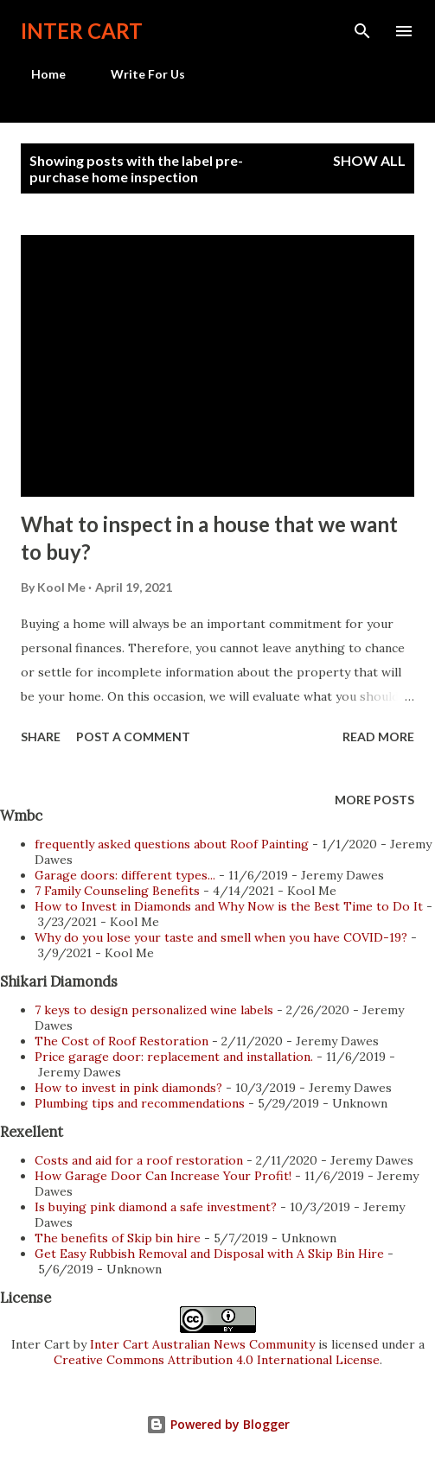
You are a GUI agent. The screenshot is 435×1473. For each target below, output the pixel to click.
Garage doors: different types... (125, 875)
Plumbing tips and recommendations (140, 1103)
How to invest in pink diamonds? (128, 1087)
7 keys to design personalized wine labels (154, 1010)
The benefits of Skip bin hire (118, 1238)
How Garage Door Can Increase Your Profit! (163, 1176)
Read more (378, 736)
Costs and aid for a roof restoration (139, 1160)
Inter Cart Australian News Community (204, 1344)
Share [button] (41, 736)
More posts (374, 799)
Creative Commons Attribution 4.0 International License (217, 1360)
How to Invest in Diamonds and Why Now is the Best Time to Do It (229, 906)
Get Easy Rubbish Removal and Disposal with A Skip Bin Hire (209, 1253)
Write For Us (137, 74)
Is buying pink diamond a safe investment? (156, 1207)
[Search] (362, 31)
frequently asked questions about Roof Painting (172, 844)
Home (38, 74)
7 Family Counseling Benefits (117, 890)
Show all (369, 160)
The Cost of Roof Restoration (121, 1041)
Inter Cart (82, 30)
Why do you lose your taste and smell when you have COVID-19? (221, 937)
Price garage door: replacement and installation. (174, 1056)
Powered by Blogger (218, 1424)
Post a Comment (133, 736)
